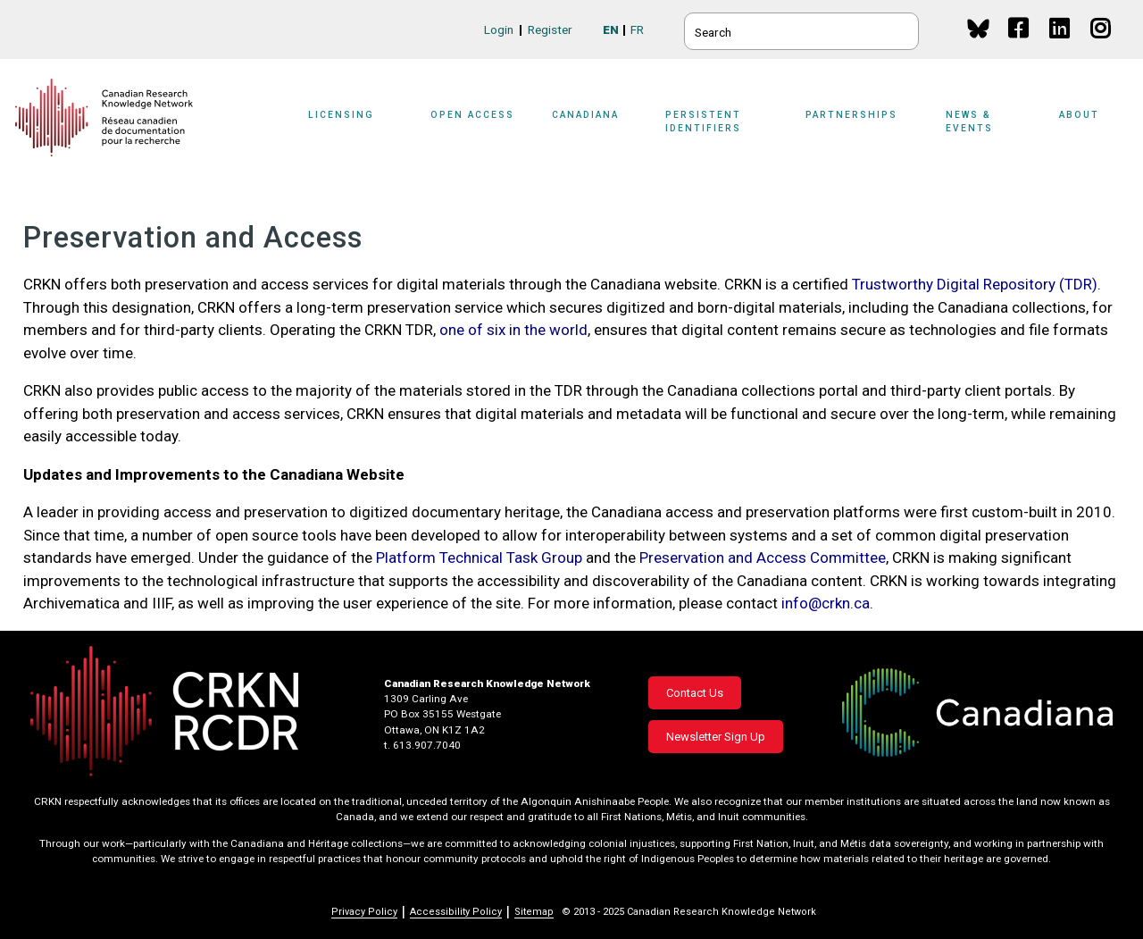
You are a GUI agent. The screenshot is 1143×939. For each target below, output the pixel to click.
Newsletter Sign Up (715, 736)
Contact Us (694, 693)
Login (498, 29)
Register (550, 29)
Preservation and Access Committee (762, 557)
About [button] (1079, 115)
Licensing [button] (341, 115)
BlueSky (978, 28)
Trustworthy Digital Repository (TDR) (974, 284)
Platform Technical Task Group (479, 557)
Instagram (1101, 45)
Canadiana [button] (585, 115)
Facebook (1019, 45)
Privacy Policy (364, 912)
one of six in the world (513, 330)
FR (637, 29)
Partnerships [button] (851, 115)
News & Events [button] (969, 121)
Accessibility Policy (456, 912)
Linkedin (1060, 45)
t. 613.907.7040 (422, 745)
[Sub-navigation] (352, 127)
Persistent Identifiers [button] (703, 121)
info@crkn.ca (825, 603)
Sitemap (534, 912)
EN (611, 29)
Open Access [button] (472, 115)
